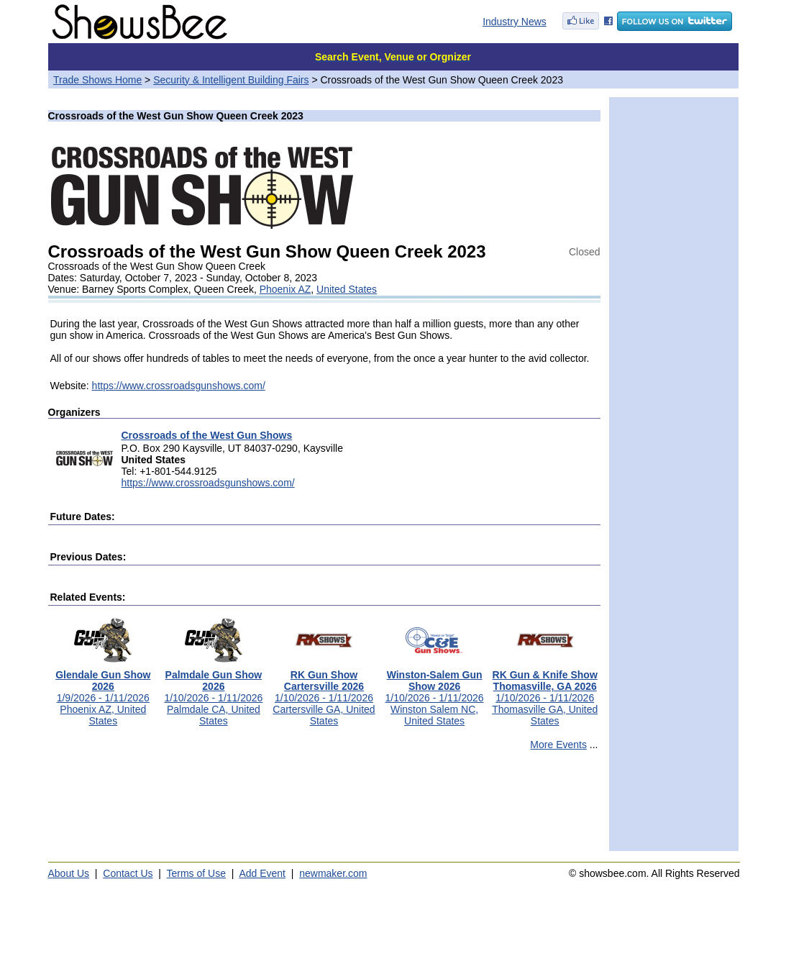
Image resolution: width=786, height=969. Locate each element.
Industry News (515, 21)
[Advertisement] (324, 807)
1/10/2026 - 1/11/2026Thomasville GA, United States (545, 693)
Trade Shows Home (97, 80)
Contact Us (127, 873)
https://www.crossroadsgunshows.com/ (178, 385)
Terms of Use (196, 873)
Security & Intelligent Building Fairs (231, 80)
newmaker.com (333, 873)
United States (346, 289)
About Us (69, 873)
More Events (558, 744)
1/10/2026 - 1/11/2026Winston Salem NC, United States (434, 693)
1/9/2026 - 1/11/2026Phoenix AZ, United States (102, 693)
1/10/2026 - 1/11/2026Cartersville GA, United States (324, 693)
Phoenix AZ (285, 289)
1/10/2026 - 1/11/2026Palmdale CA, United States (213, 693)
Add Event (262, 873)
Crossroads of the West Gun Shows (207, 435)
